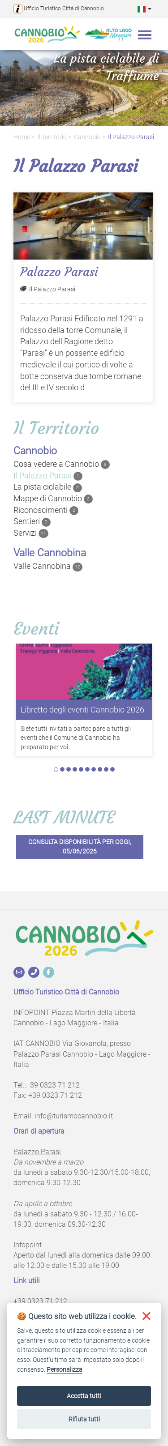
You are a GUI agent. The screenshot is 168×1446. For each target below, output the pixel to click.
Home (21, 137)
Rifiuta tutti (84, 1419)
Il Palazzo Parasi (131, 137)
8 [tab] (100, 769)
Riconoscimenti (45, 510)
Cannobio (87, 137)
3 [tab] (68, 769)
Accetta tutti (84, 1395)
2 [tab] (62, 769)
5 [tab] (81, 769)
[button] (144, 8)
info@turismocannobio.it (73, 1116)
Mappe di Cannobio (53, 498)
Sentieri (32, 521)
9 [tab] (106, 769)
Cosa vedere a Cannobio (61, 464)
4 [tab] (75, 769)
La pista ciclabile (47, 487)
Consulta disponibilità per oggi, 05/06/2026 (79, 846)
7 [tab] (93, 769)
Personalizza (64, 1369)
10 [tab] (112, 769)
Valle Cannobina (47, 566)
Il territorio (52, 137)
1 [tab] (56, 769)
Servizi (30, 533)
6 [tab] (87, 769)
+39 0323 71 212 (53, 1085)
